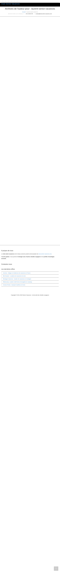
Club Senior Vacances (10, 4)
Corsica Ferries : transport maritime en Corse (14, 562)
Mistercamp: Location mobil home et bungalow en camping (17, 559)
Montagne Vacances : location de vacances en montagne (17, 556)
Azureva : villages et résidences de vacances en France (16, 550)
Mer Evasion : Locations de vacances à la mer (14, 553)
